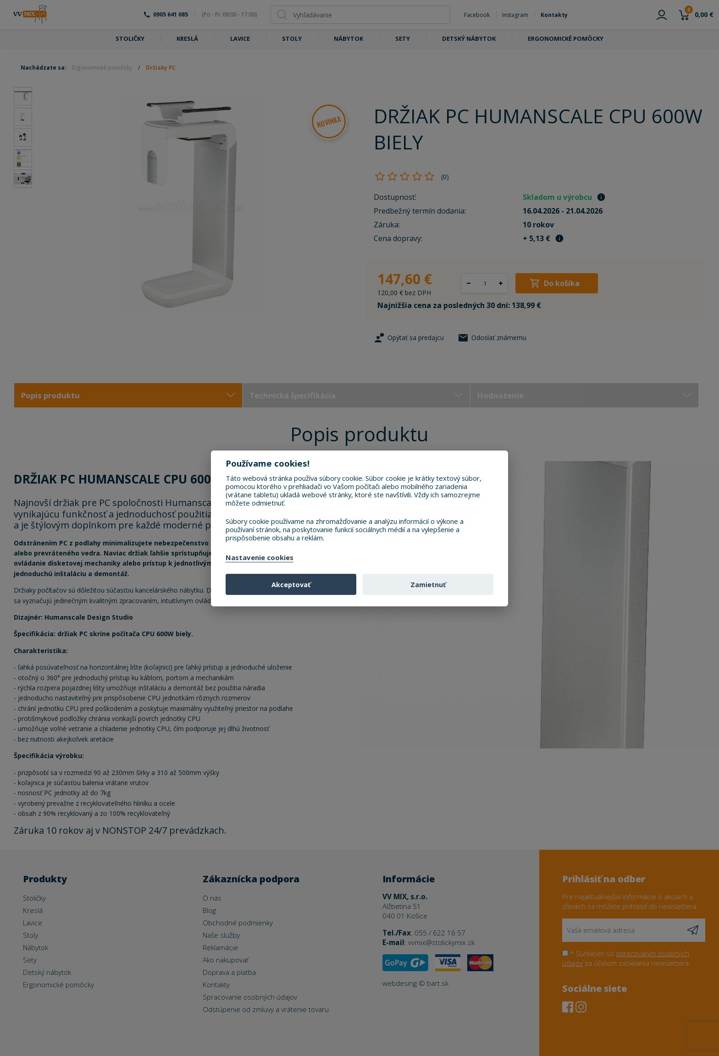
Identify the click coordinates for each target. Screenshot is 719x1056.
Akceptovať (290, 584)
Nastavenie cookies (259, 558)
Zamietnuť (428, 584)
